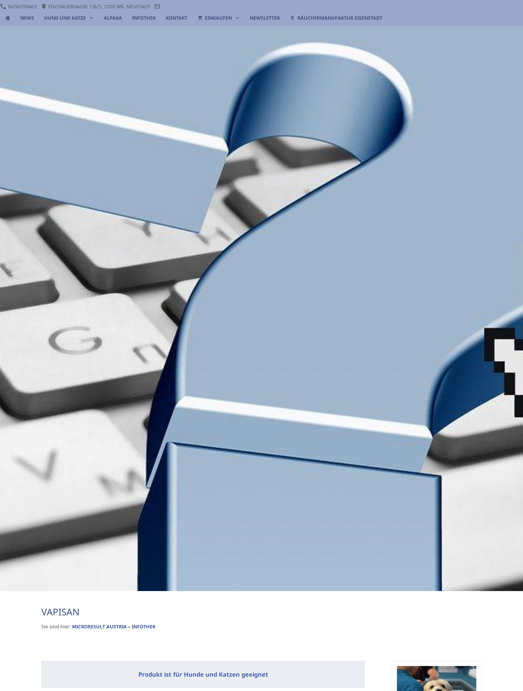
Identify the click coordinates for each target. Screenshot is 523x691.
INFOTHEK (143, 626)
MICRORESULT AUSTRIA (99, 626)
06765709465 (18, 6)
